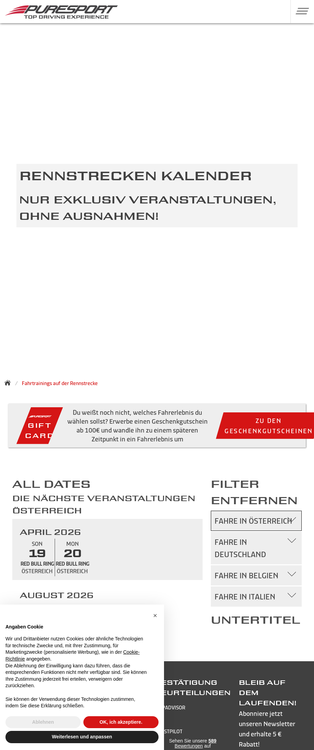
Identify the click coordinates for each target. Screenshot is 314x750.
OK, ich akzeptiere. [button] (120, 722)
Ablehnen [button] (43, 722)
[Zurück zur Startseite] (9, 382)
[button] (300, 11)
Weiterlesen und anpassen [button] (82, 736)
